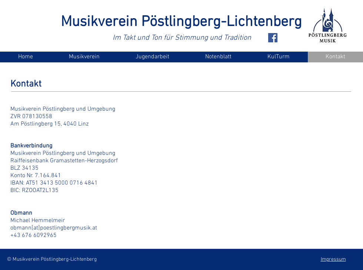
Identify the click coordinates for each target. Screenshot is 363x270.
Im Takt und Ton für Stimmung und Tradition (182, 37)
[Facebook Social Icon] (272, 37)
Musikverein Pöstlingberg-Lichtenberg (181, 22)
